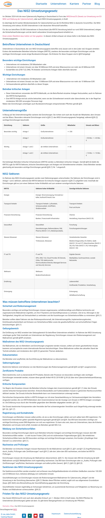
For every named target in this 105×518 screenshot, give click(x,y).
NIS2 (15, 509)
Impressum (56, 514)
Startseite (41, 3)
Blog (97, 3)
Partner (86, 3)
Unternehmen (58, 3)
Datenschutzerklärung (72, 514)
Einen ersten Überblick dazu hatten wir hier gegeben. (23, 36)
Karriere (74, 3)
